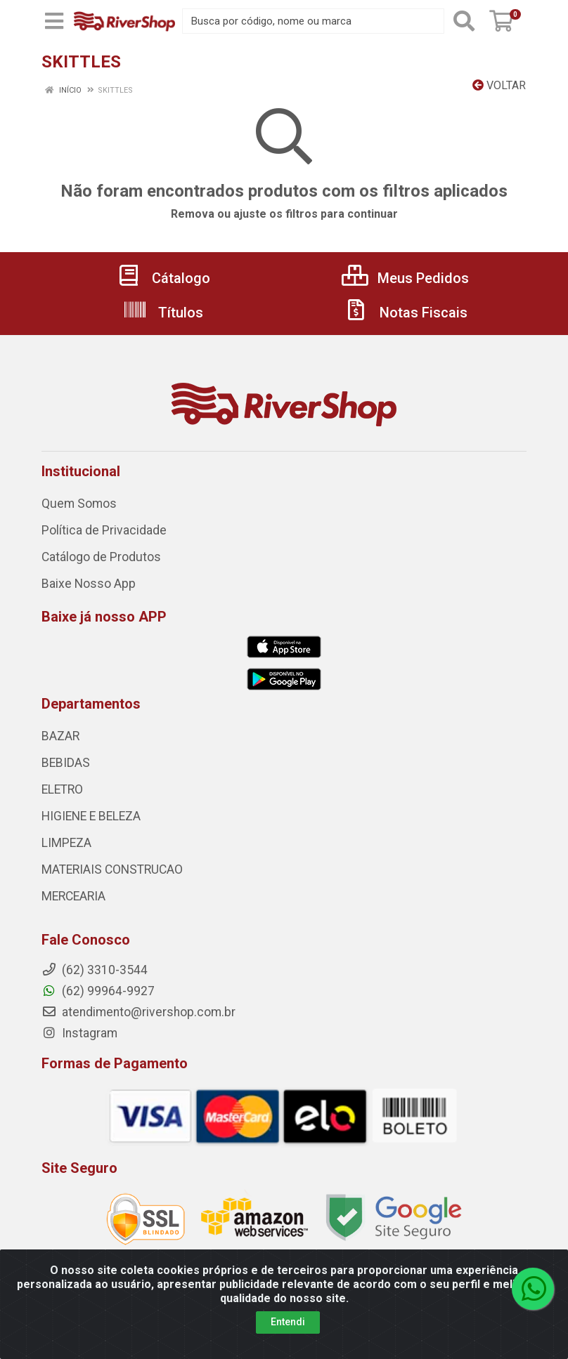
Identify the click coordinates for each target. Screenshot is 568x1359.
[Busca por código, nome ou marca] (313, 21)
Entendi (288, 1321)
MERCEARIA (73, 896)
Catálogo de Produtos (101, 557)
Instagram (79, 1033)
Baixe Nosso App (88, 584)
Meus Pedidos (405, 278)
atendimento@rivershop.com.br (138, 1012)
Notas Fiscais (405, 312)
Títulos (162, 312)
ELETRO (62, 789)
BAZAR (60, 736)
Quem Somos (79, 504)
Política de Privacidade (104, 530)
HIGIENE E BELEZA (91, 816)
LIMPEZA (66, 843)
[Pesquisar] (464, 21)
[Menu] (54, 21)
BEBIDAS (65, 763)
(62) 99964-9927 (98, 991)
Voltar (499, 85)
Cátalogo (163, 278)
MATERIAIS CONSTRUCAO (112, 869)
